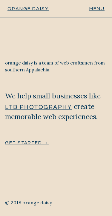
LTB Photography (38, 107)
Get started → (27, 143)
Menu (97, 8)
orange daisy (28, 8)
